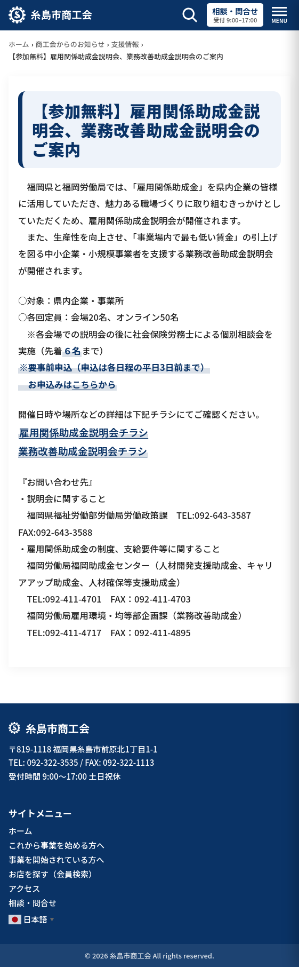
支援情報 (125, 44)
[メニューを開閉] (279, 15)
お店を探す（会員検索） (52, 873)
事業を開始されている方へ (56, 859)
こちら (85, 384)
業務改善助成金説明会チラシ (82, 450)
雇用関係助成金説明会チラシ (83, 432)
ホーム (19, 44)
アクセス (24, 888)
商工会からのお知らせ (70, 44)
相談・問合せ (32, 902)
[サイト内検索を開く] (189, 15)
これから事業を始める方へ (56, 845)
